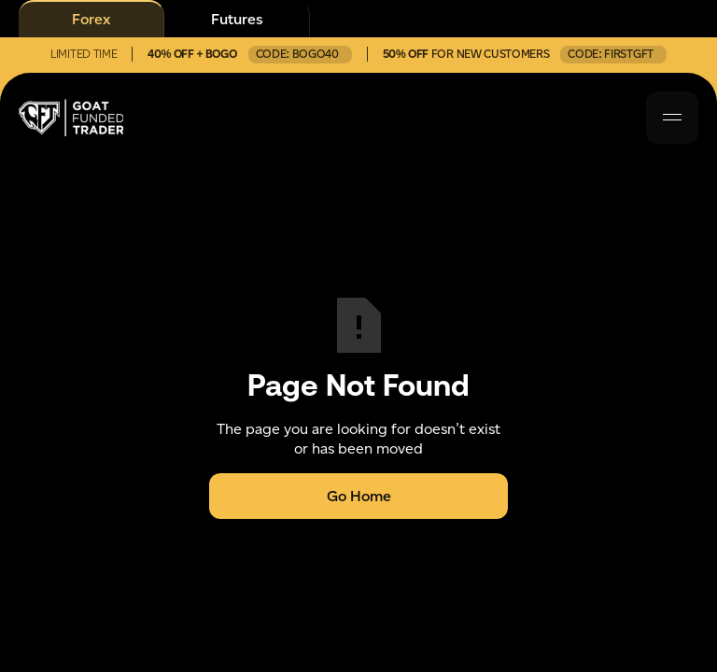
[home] (71, 117)
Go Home (359, 496)
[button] (672, 117)
